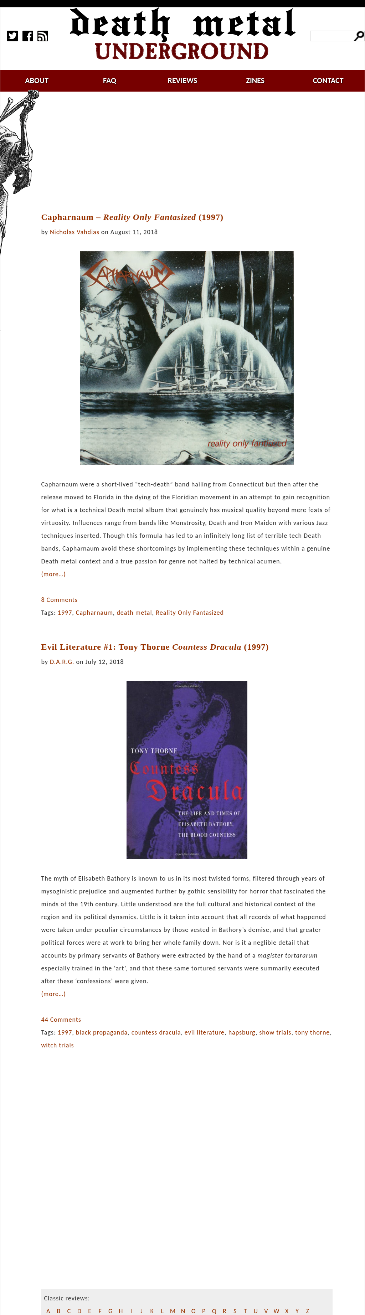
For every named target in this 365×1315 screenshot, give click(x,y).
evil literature (205, 1032)
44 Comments (61, 1019)
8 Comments (59, 600)
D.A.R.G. (62, 662)
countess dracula (156, 1032)
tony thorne (312, 1032)
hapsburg (242, 1032)
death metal (134, 613)
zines (255, 80)
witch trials (57, 1045)
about (36, 80)
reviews (182, 80)
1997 (65, 613)
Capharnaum (94, 613)
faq (109, 80)
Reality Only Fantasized (190, 613)
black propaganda (102, 1032)
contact (328, 80)
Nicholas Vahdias (74, 232)
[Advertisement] (191, 152)
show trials (275, 1032)
